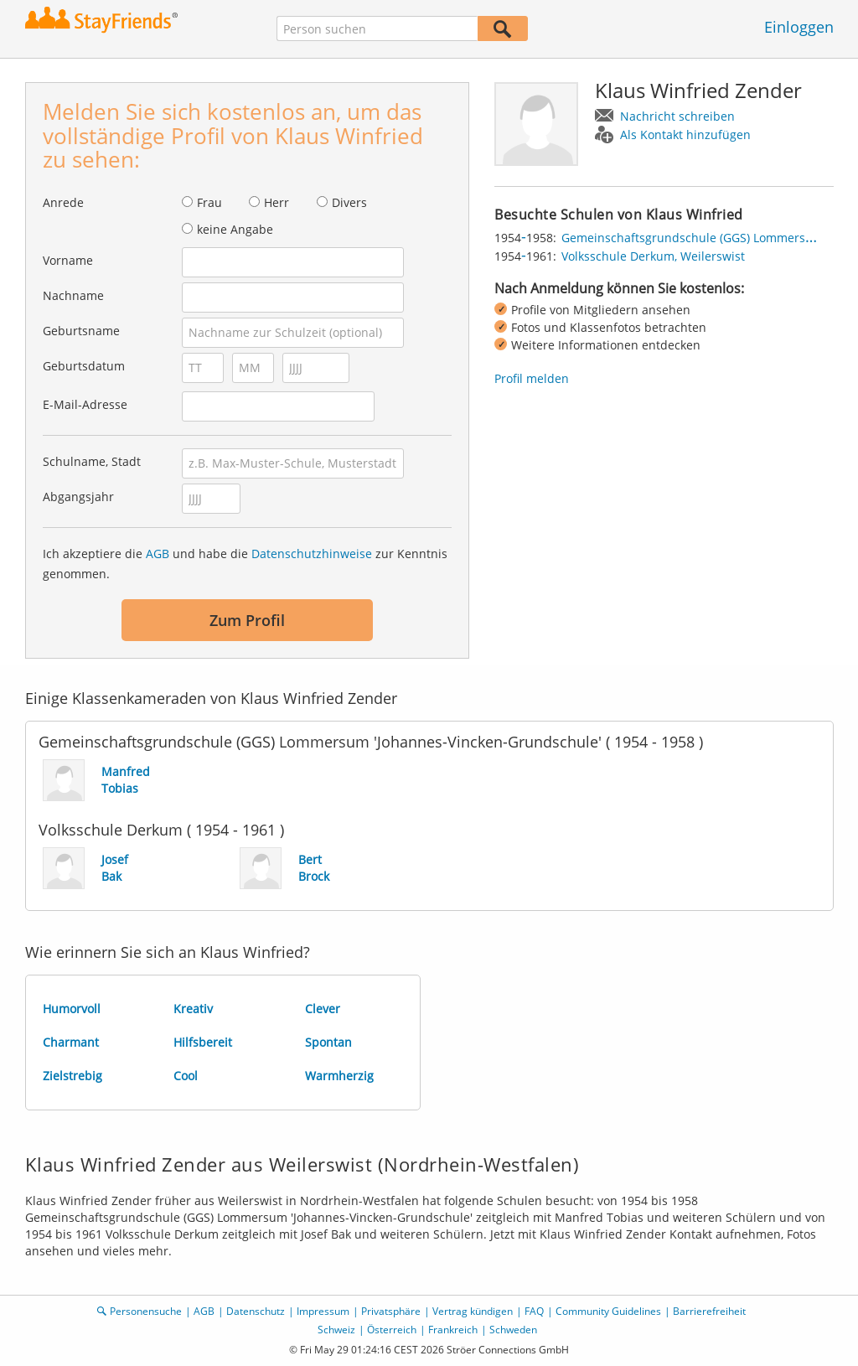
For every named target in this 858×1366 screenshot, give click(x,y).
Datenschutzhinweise (311, 553)
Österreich (391, 1329)
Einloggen (799, 27)
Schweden (513, 1329)
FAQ (534, 1311)
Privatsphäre (391, 1311)
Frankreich (453, 1329)
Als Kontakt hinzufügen (685, 134)
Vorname (68, 260)
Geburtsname (81, 331)
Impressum (323, 1311)
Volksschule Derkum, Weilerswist (653, 256)
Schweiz (336, 1329)
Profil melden (531, 378)
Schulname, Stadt (92, 461)
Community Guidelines (608, 1311)
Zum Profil (247, 620)
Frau (209, 202)
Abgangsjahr (78, 496)
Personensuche (146, 1311)
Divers (349, 202)
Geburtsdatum (84, 366)
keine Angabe (235, 229)
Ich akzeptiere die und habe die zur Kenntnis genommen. (245, 564)
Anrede (63, 202)
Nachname (73, 295)
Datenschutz (255, 1311)
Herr (276, 202)
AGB (157, 553)
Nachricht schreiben (677, 116)
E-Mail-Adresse (85, 404)
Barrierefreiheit (709, 1311)
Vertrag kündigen (472, 1311)
